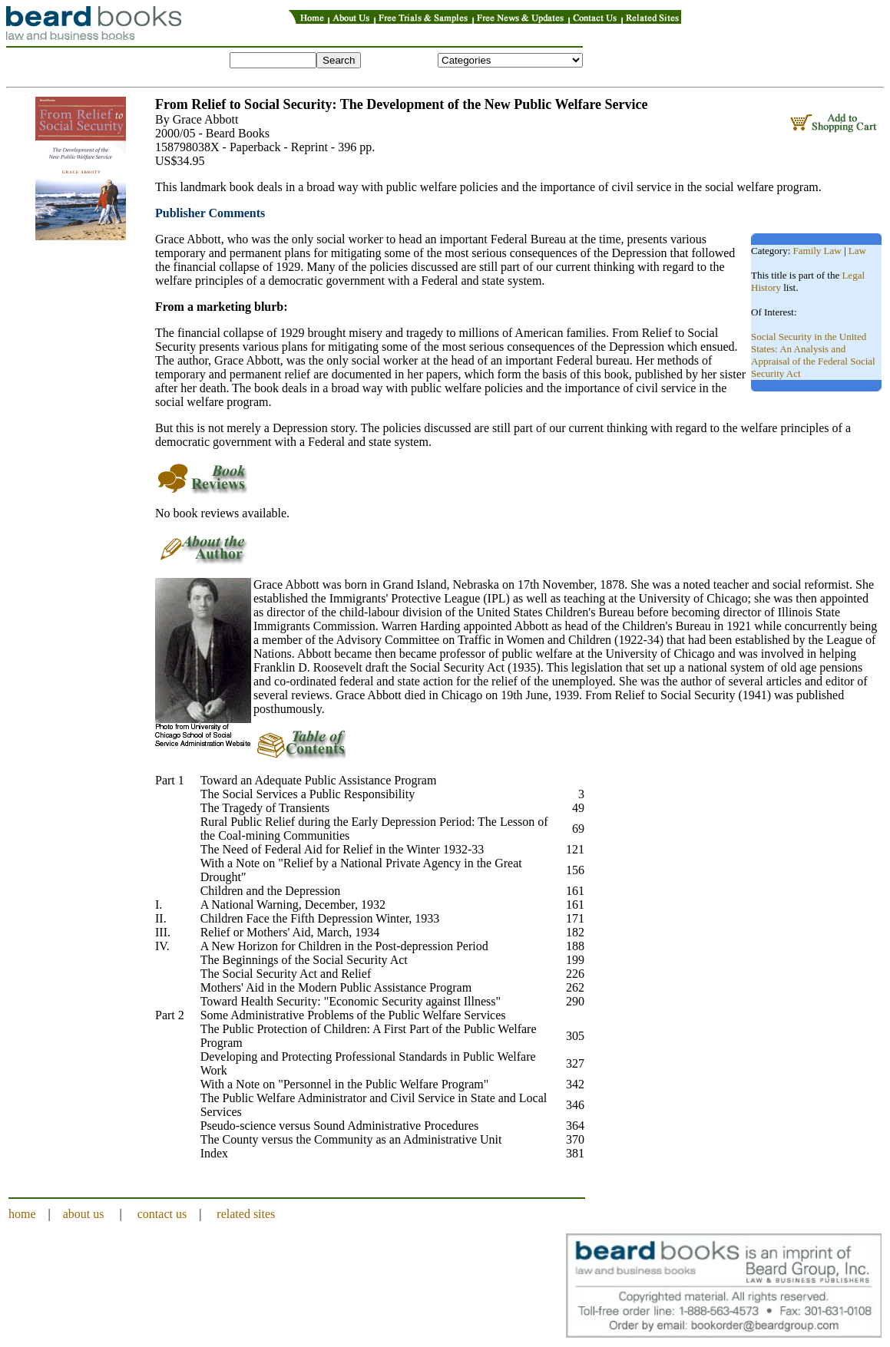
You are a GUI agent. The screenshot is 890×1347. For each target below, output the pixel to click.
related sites (246, 1213)
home (22, 1213)
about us (83, 1213)
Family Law (817, 250)
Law (857, 250)
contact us (162, 1213)
